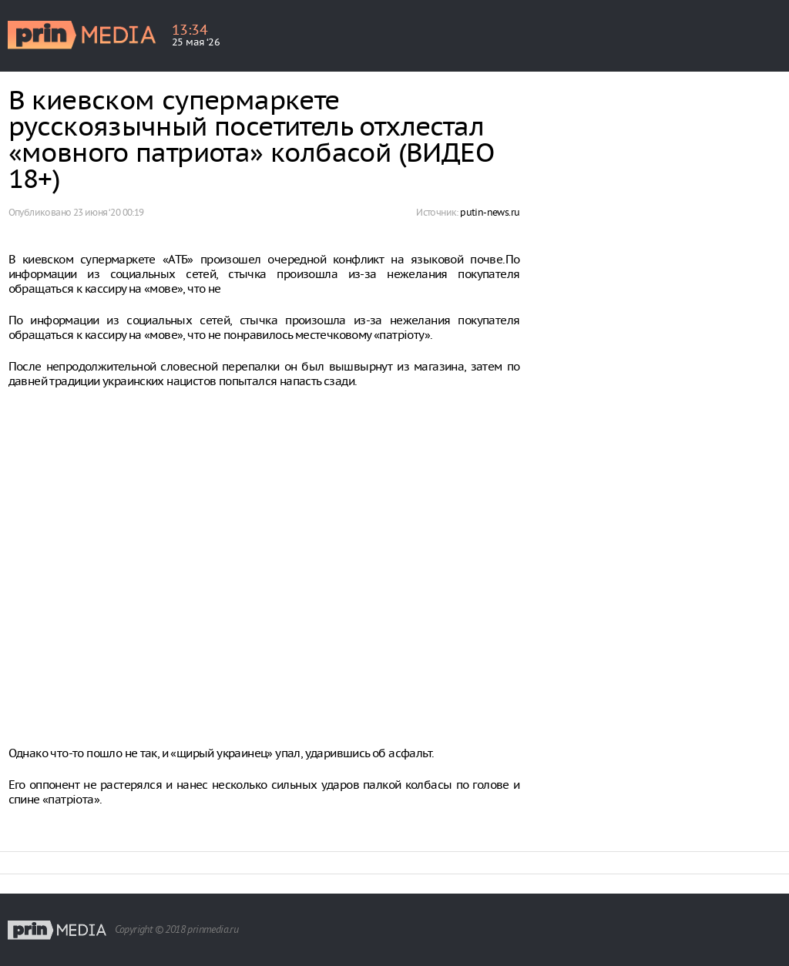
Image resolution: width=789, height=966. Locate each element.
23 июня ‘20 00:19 (108, 212)
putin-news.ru (489, 212)
